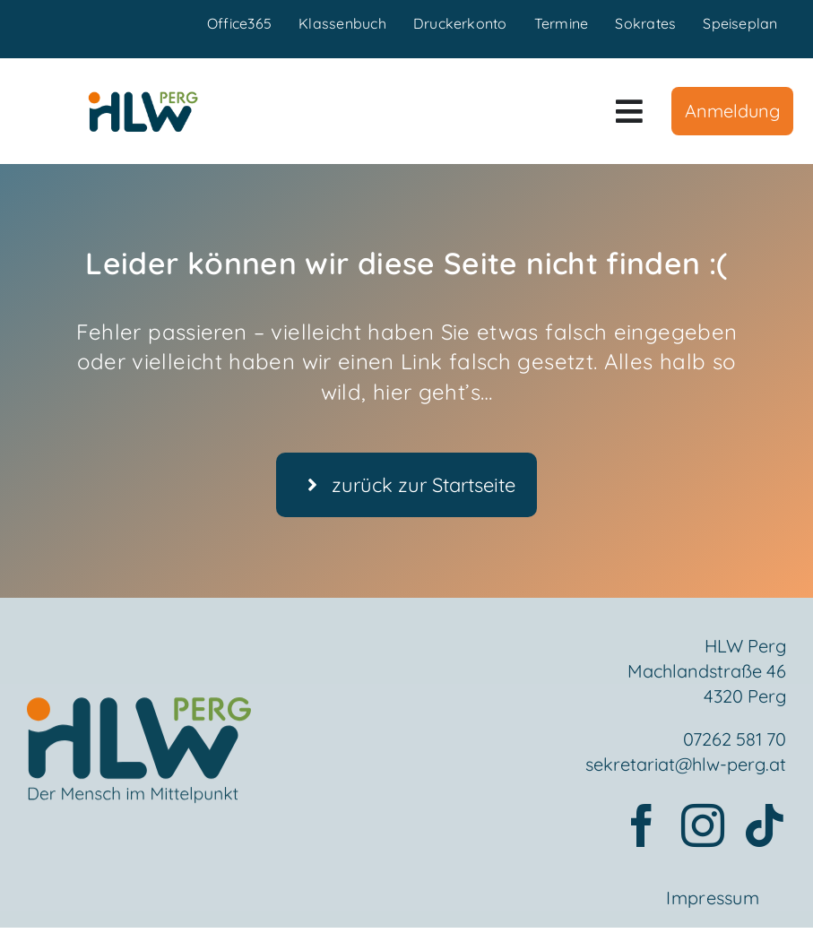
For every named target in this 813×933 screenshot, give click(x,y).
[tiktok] (764, 827)
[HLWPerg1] (142, 98)
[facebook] (641, 827)
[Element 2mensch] (139, 714)
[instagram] (702, 827)
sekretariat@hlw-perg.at (685, 766)
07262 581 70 (734, 741)
